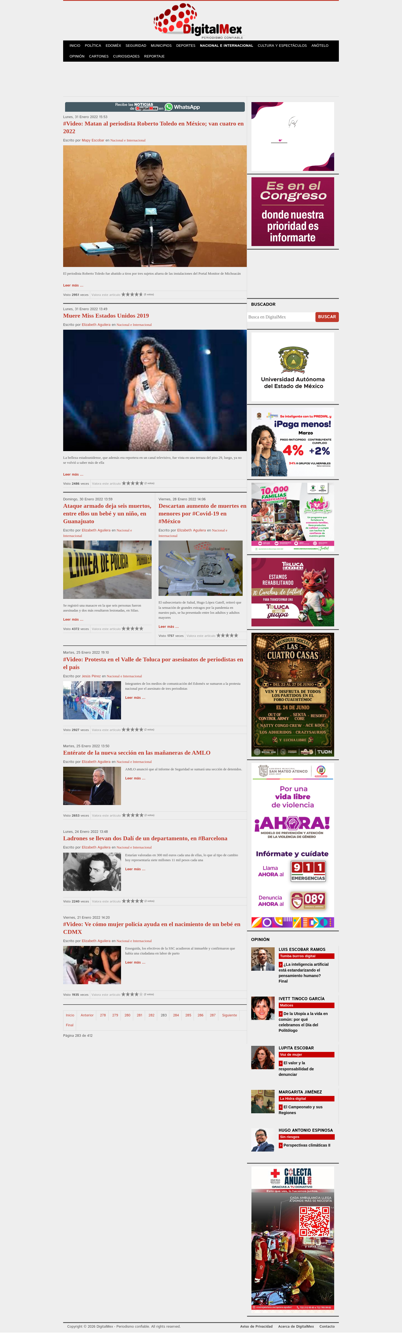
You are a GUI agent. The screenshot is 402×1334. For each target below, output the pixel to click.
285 (188, 1016)
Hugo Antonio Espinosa (306, 1132)
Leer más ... (73, 287)
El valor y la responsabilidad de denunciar (296, 1070)
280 (127, 1016)
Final (69, 1026)
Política (94, 46)
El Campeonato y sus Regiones (301, 1111)
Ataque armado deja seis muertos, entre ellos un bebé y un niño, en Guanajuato (107, 515)
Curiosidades (128, 57)
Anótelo (322, 46)
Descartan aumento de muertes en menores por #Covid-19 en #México (202, 515)
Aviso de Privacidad (256, 1328)
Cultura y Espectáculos (285, 46)
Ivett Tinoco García (302, 1000)
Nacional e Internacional (229, 46)
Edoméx (114, 46)
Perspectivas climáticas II (307, 1146)
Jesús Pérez (91, 677)
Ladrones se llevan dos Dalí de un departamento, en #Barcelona (145, 839)
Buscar (327, 318)
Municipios (163, 46)
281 (139, 1016)
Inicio (75, 46)
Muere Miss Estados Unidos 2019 (106, 316)
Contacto (327, 1328)
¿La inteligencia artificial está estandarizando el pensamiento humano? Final (304, 974)
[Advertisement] (201, 79)
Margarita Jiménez (300, 1093)
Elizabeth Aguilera (96, 326)
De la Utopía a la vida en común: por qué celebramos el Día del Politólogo (303, 1023)
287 (213, 1016)
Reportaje (156, 57)
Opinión (77, 57)
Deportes (188, 46)
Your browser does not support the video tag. (292, 274)
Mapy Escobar (93, 142)
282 (151, 1016)
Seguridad (138, 46)
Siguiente (229, 1016)
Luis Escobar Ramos (302, 951)
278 (103, 1016)
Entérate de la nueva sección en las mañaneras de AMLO (137, 754)
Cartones (99, 57)
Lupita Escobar (296, 1050)
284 (176, 1016)
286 (200, 1016)
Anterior (87, 1016)
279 (115, 1016)
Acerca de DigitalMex (296, 1328)
